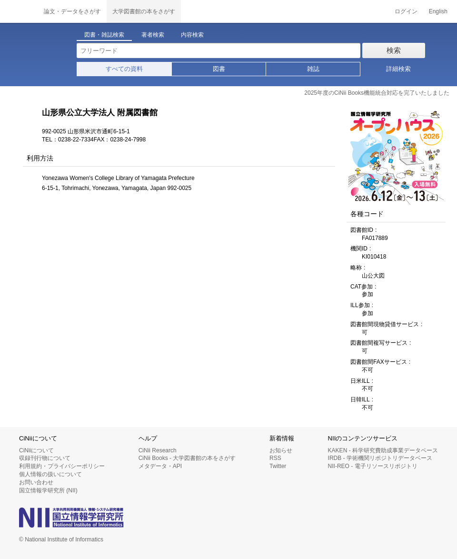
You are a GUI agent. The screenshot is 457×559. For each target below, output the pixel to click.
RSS (275, 458)
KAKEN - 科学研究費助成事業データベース (383, 450)
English (438, 11)
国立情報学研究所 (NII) (48, 490)
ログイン (406, 11)
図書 (219, 68)
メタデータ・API (160, 466)
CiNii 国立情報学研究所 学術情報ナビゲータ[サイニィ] (19, 11)
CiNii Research (158, 450)
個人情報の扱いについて (50, 474)
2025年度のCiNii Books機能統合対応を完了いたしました (376, 93)
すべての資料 (124, 68)
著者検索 (152, 34)
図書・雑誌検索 (104, 34)
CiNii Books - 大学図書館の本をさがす (187, 458)
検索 (394, 50)
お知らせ (280, 450)
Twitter (277, 466)
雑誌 (313, 68)
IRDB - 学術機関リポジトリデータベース (380, 458)
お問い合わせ (36, 482)
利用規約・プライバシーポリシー (62, 466)
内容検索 (192, 34)
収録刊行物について (44, 458)
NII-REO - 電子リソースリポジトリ (372, 466)
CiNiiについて (36, 450)
